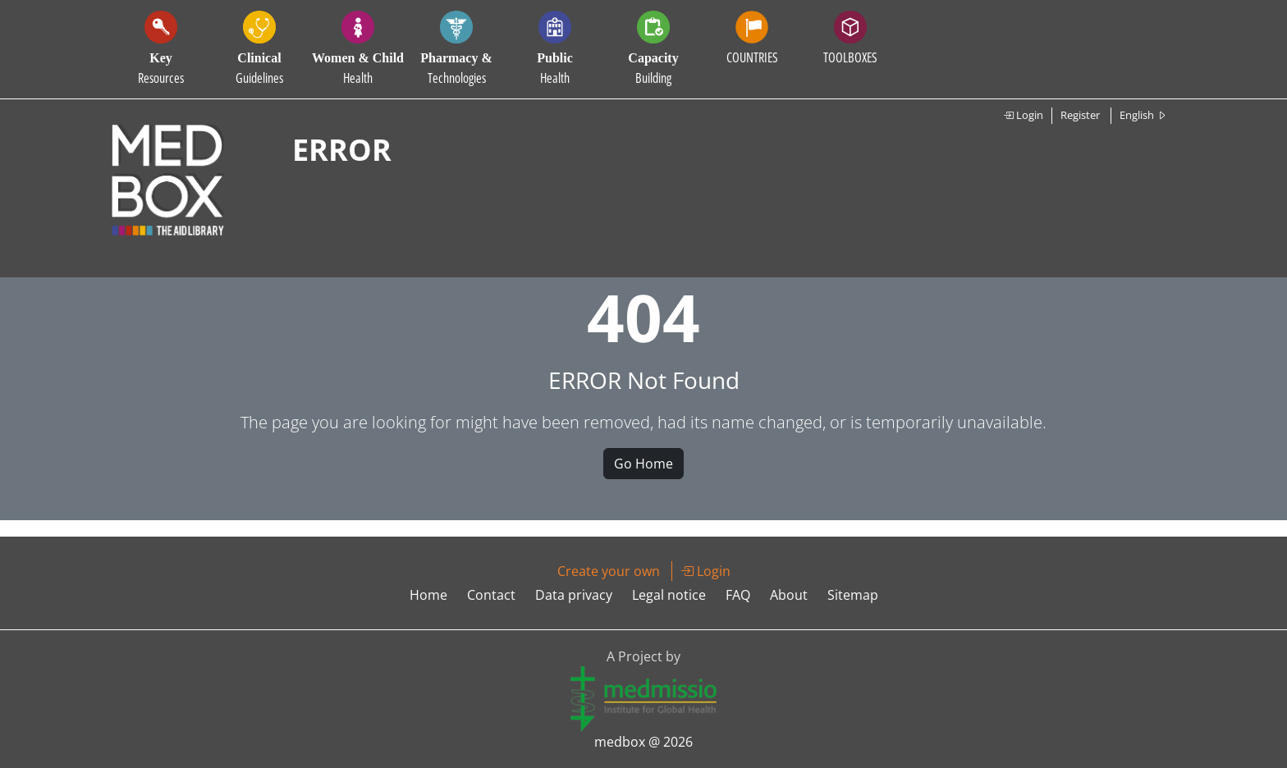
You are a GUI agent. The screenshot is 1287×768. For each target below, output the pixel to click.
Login (1023, 114)
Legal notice (669, 595)
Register (1080, 114)
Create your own (608, 571)
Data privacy (573, 595)
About (789, 595)
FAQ (738, 595)
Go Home (643, 464)
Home (428, 595)
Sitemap (852, 595)
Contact (491, 595)
